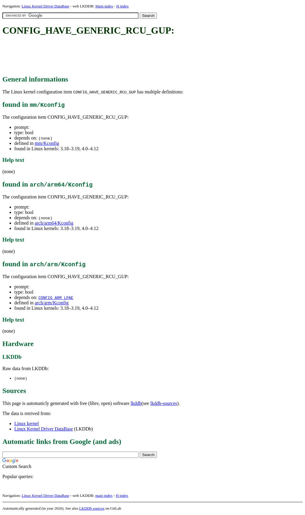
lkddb (136, 403)
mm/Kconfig (47, 143)
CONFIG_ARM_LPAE (55, 297)
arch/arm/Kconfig (52, 302)
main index (104, 496)
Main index (104, 6)
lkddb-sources (163, 403)
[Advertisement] (110, 56)
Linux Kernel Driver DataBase (45, 6)
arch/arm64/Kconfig (54, 223)
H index (122, 6)
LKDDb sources (92, 508)
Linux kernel (26, 423)
